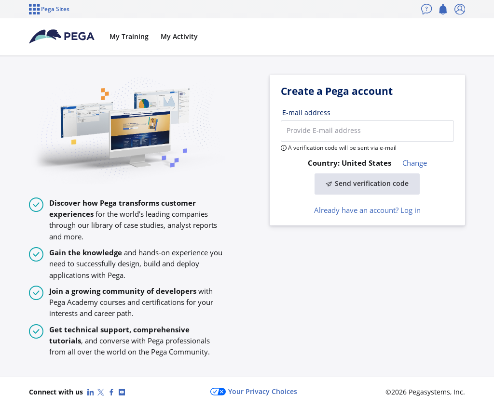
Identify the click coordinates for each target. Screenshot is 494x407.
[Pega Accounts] (61, 36)
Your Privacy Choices (253, 392)
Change (414, 163)
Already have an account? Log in (367, 210)
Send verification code (367, 183)
